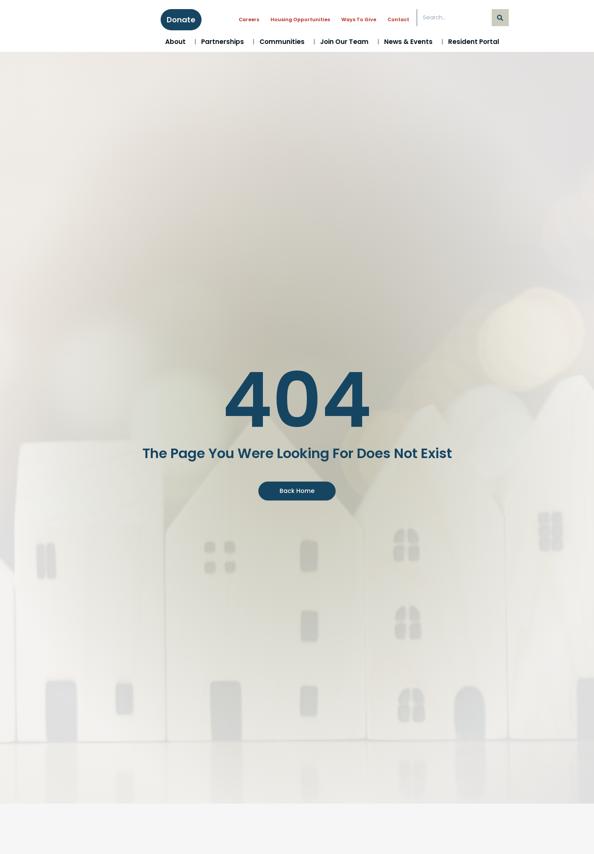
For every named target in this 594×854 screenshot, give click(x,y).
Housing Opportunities (300, 19)
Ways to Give (358, 19)
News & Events (410, 41)
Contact (398, 19)
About (177, 41)
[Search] (500, 17)
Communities (283, 41)
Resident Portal (475, 41)
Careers (249, 19)
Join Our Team (346, 41)
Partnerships (224, 41)
